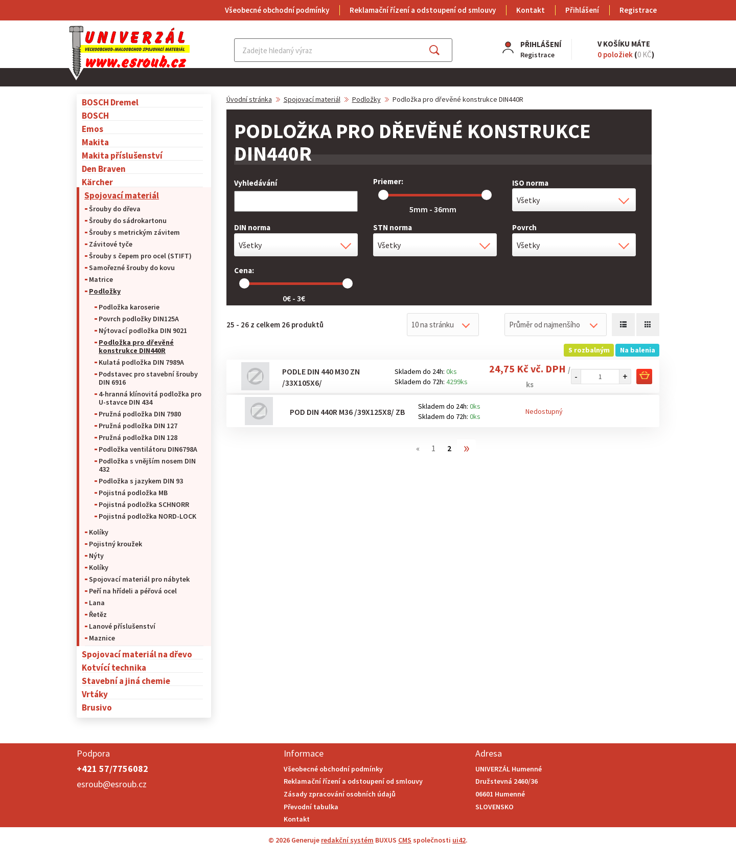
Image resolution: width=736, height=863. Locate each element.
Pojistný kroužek (115, 544)
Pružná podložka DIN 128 (138, 437)
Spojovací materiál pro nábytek (139, 579)
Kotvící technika (114, 667)
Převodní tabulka (311, 806)
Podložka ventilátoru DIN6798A (148, 449)
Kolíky (98, 532)
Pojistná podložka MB (133, 493)
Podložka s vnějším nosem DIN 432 (147, 465)
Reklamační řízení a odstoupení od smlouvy (423, 10)
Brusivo (97, 707)
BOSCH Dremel (110, 102)
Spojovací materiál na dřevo (137, 654)
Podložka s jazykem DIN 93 (141, 481)
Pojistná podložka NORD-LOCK (147, 516)
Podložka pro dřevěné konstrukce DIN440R (136, 346)
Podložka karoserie (129, 307)
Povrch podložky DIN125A (139, 319)
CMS (404, 840)
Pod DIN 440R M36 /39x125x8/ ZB (347, 412)
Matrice (101, 279)
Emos (92, 128)
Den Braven (104, 168)
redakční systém (347, 840)
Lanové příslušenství (122, 626)
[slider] (383, 195)
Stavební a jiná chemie (126, 680)
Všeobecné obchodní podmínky (277, 10)
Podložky (105, 291)
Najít (442, 50)
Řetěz (98, 614)
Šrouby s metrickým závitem (134, 232)
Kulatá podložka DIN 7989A (141, 362)
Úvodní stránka (249, 99)
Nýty (96, 555)
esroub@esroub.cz (112, 784)
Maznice (102, 638)
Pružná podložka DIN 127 (138, 426)
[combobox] (574, 199)
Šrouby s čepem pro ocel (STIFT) (140, 256)
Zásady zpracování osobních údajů (340, 794)
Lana (97, 603)
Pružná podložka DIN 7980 (140, 414)
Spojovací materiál (121, 195)
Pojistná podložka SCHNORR (144, 504)
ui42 (459, 840)
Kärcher (97, 181)
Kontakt (530, 10)
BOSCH (95, 115)
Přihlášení (582, 10)
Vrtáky (95, 694)
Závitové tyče (110, 244)
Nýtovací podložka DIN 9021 (143, 330)
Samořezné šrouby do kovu (132, 267)
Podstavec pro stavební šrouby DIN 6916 (148, 378)
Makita (95, 142)
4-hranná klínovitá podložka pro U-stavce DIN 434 (150, 398)
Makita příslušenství (122, 155)
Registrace (638, 10)
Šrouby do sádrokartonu (128, 220)
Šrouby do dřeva (115, 209)
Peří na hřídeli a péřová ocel (133, 591)
